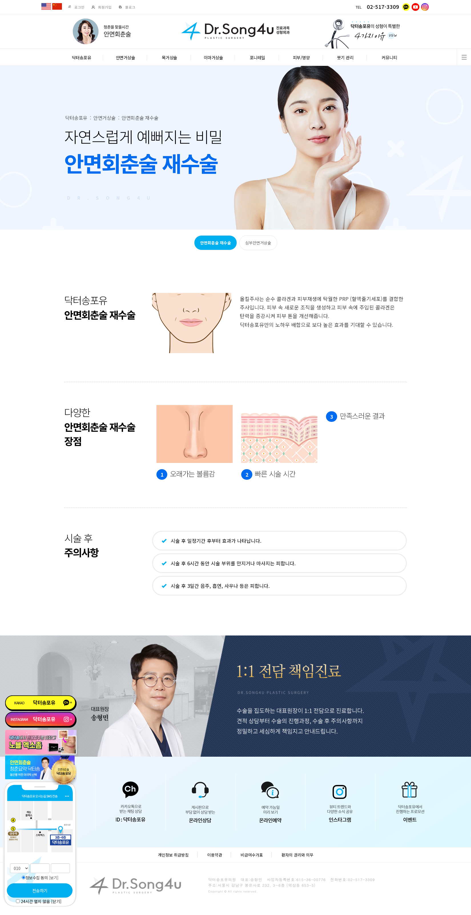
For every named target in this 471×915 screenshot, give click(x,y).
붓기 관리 (345, 57)
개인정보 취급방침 (173, 855)
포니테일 (257, 57)
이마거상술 (213, 57)
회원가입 (101, 7)
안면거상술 (125, 57)
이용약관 (214, 855)
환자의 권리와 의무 (297, 855)
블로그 (126, 7)
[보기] (54, 877)
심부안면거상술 (258, 243)
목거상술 (169, 57)
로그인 (76, 7)
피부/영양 (301, 57)
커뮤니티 (389, 57)
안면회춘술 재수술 (215, 243)
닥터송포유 (81, 57)
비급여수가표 (252, 855)
